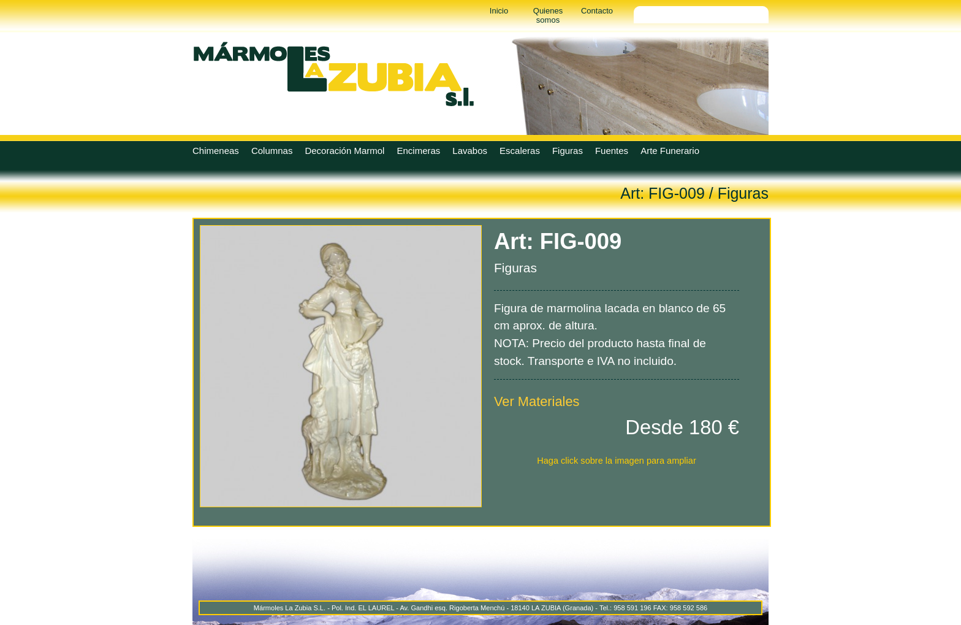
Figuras (567, 150)
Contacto (597, 10)
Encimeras (418, 150)
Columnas (272, 150)
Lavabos (469, 150)
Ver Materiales (537, 401)
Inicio (499, 10)
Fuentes (611, 150)
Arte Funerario (669, 150)
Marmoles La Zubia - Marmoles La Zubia (333, 73)
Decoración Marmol (344, 150)
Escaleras (519, 150)
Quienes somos (548, 15)
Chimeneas (215, 150)
